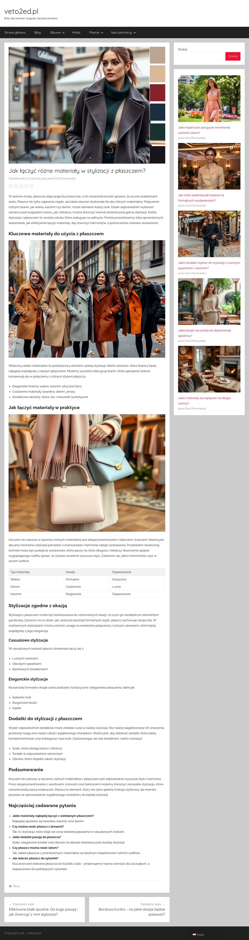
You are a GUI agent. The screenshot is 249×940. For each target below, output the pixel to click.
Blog (37, 32)
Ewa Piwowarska (65, 178)
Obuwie (57, 32)
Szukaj (182, 49)
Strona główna (15, 32)
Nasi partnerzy (123, 32)
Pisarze (96, 32)
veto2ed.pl (21, 11)
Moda (76, 32)
